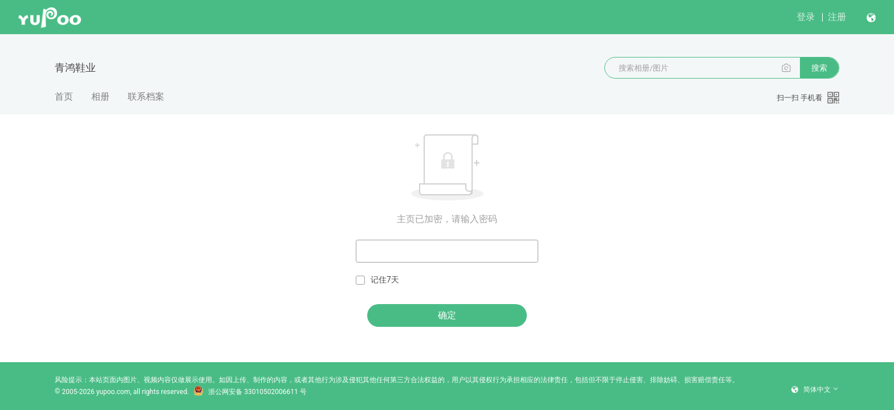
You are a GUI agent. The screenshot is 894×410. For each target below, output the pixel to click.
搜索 (819, 67)
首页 (64, 96)
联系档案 (146, 96)
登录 (806, 16)
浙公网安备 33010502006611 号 (249, 392)
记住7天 (377, 280)
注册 (837, 16)
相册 (100, 96)
